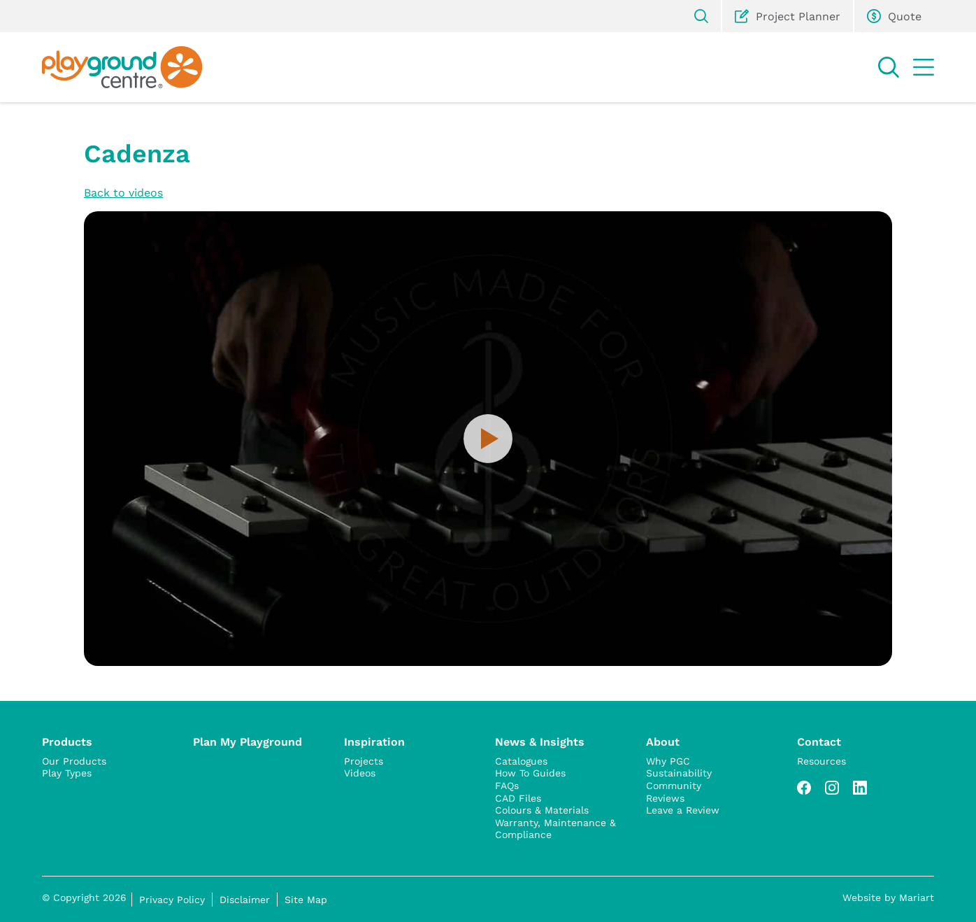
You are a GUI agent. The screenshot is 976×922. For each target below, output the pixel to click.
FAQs (507, 786)
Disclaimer (245, 900)
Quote (894, 16)
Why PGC (668, 761)
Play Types (67, 773)
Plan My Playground (247, 741)
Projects (363, 761)
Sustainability (679, 773)
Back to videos (123, 192)
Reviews (665, 798)
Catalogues (521, 761)
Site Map (306, 900)
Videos (359, 773)
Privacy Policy (172, 900)
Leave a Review (682, 810)
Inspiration (374, 741)
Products (67, 741)
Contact (819, 741)
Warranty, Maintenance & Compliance (555, 829)
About (663, 741)
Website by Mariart (888, 898)
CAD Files (518, 798)
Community (673, 786)
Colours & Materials (542, 810)
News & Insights (539, 741)
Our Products (74, 761)
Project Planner (787, 16)
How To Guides (530, 773)
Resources (821, 761)
